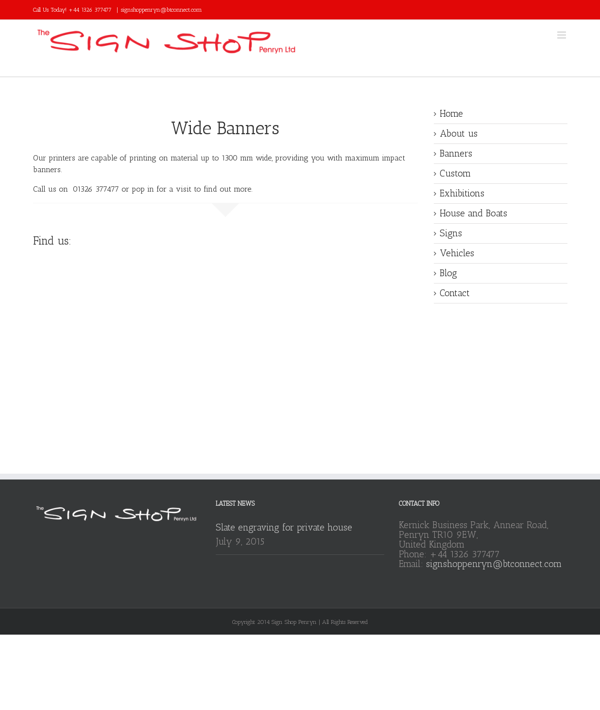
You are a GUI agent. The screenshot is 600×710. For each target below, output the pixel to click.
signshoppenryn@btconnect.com (161, 9)
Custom (455, 173)
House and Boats (473, 213)
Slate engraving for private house (284, 527)
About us (459, 133)
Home (451, 113)
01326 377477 (96, 189)
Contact (455, 293)
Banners (456, 153)
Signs (451, 233)
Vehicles (457, 253)
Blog (448, 273)
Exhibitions (462, 193)
